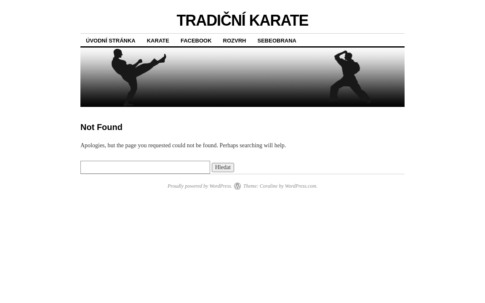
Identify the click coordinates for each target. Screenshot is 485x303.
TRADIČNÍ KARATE (242, 20)
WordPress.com (300, 186)
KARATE (158, 40)
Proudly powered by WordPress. (200, 186)
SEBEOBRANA (277, 40)
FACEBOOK (196, 40)
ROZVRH (234, 40)
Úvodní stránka (111, 40)
